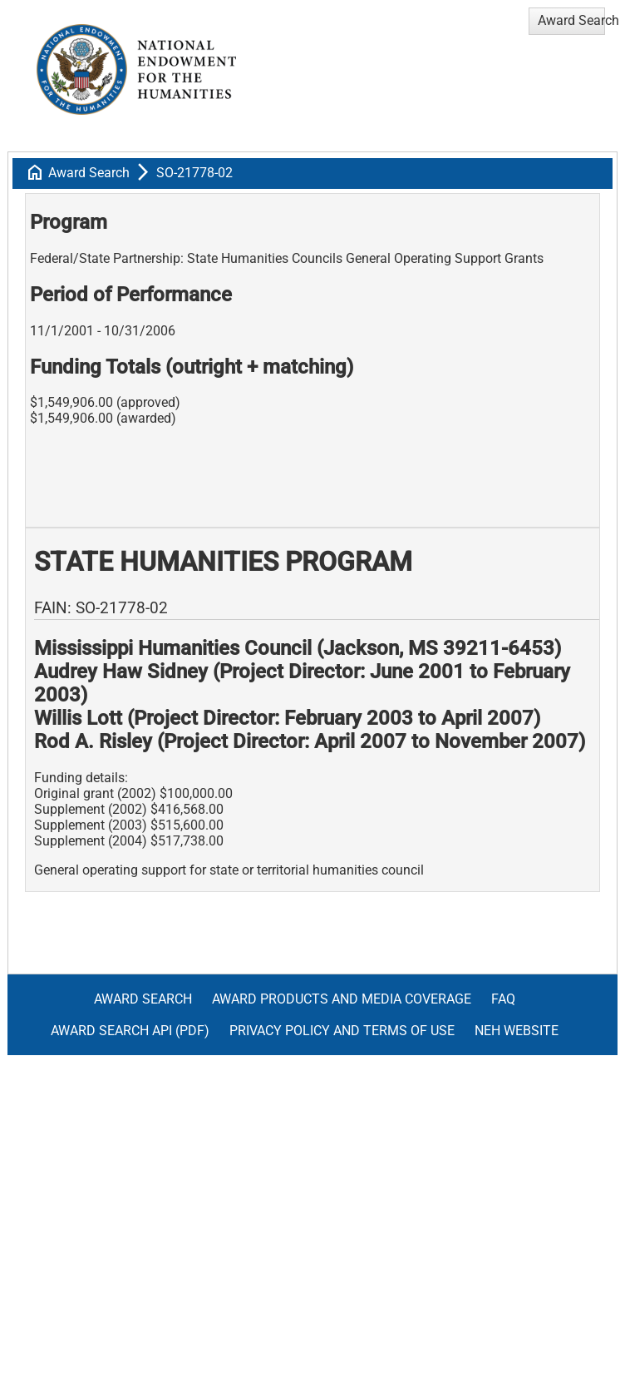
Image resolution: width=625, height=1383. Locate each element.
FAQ (503, 999)
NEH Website (517, 1030)
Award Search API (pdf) (130, 1030)
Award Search (89, 173)
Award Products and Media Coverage (341, 999)
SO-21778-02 (194, 173)
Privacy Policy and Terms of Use (342, 1030)
